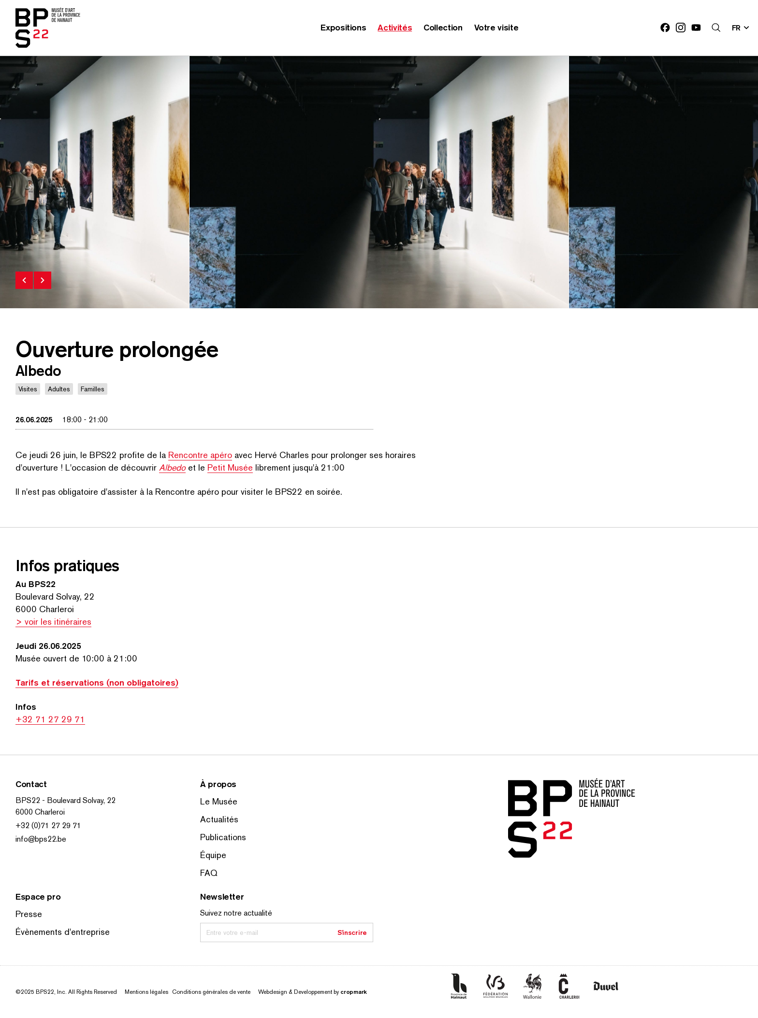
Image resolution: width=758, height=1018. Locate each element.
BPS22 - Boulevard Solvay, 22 (65, 800)
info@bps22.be (40, 839)
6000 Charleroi (40, 812)
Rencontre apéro (200, 454)
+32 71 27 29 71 (50, 719)
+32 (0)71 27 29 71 (48, 825)
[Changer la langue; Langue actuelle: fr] (741, 27)
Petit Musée (230, 467)
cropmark (353, 991)
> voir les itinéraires (53, 621)
